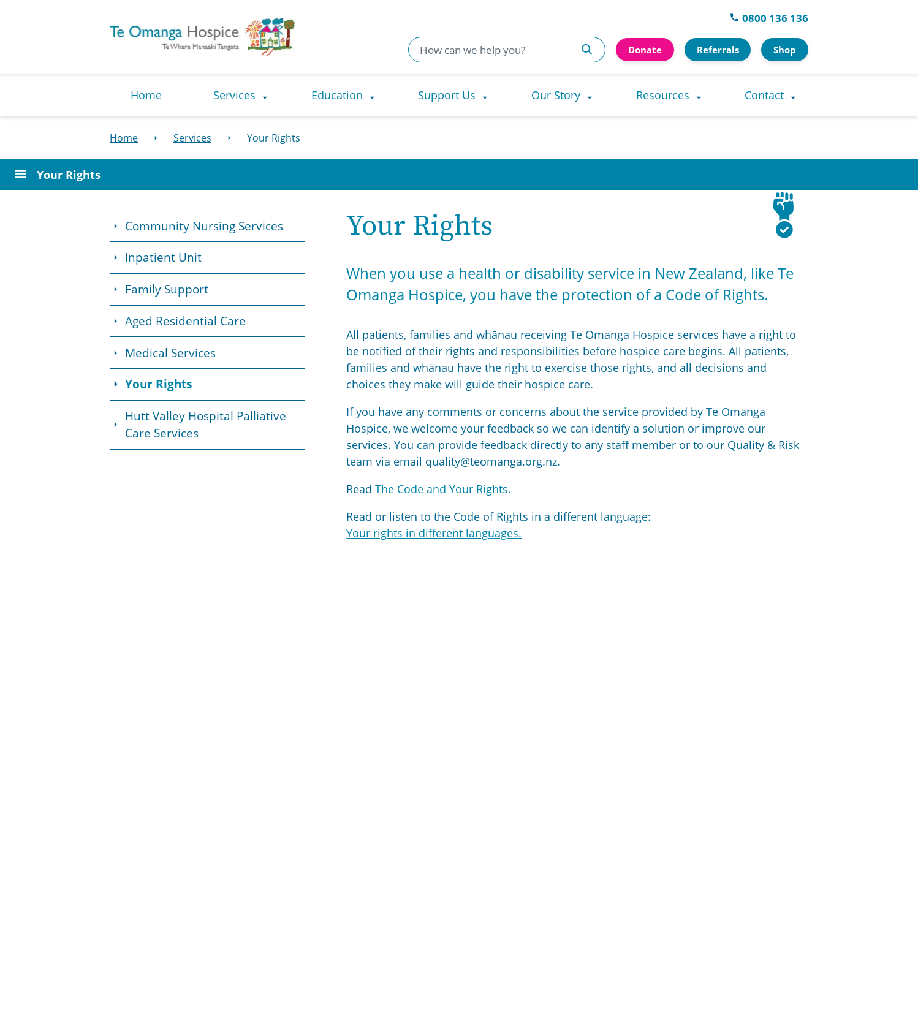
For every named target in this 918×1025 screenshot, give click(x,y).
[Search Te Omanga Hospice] (587, 49)
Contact (764, 94)
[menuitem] (146, 95)
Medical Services (170, 353)
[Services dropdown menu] (268, 95)
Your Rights (158, 384)
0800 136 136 (768, 18)
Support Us (447, 94)
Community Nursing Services (204, 226)
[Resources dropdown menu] (701, 95)
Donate (645, 49)
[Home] (124, 137)
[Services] (192, 137)
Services (234, 94)
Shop (784, 49)
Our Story (555, 94)
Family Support (166, 289)
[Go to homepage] (249, 37)
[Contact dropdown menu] (796, 95)
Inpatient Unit (163, 257)
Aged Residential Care (185, 321)
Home (146, 94)
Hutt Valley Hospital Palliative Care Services (205, 424)
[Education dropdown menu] (375, 95)
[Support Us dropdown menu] (488, 95)
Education (337, 94)
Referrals (718, 49)
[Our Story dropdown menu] (592, 95)
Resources (662, 94)
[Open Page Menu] (459, 174)
